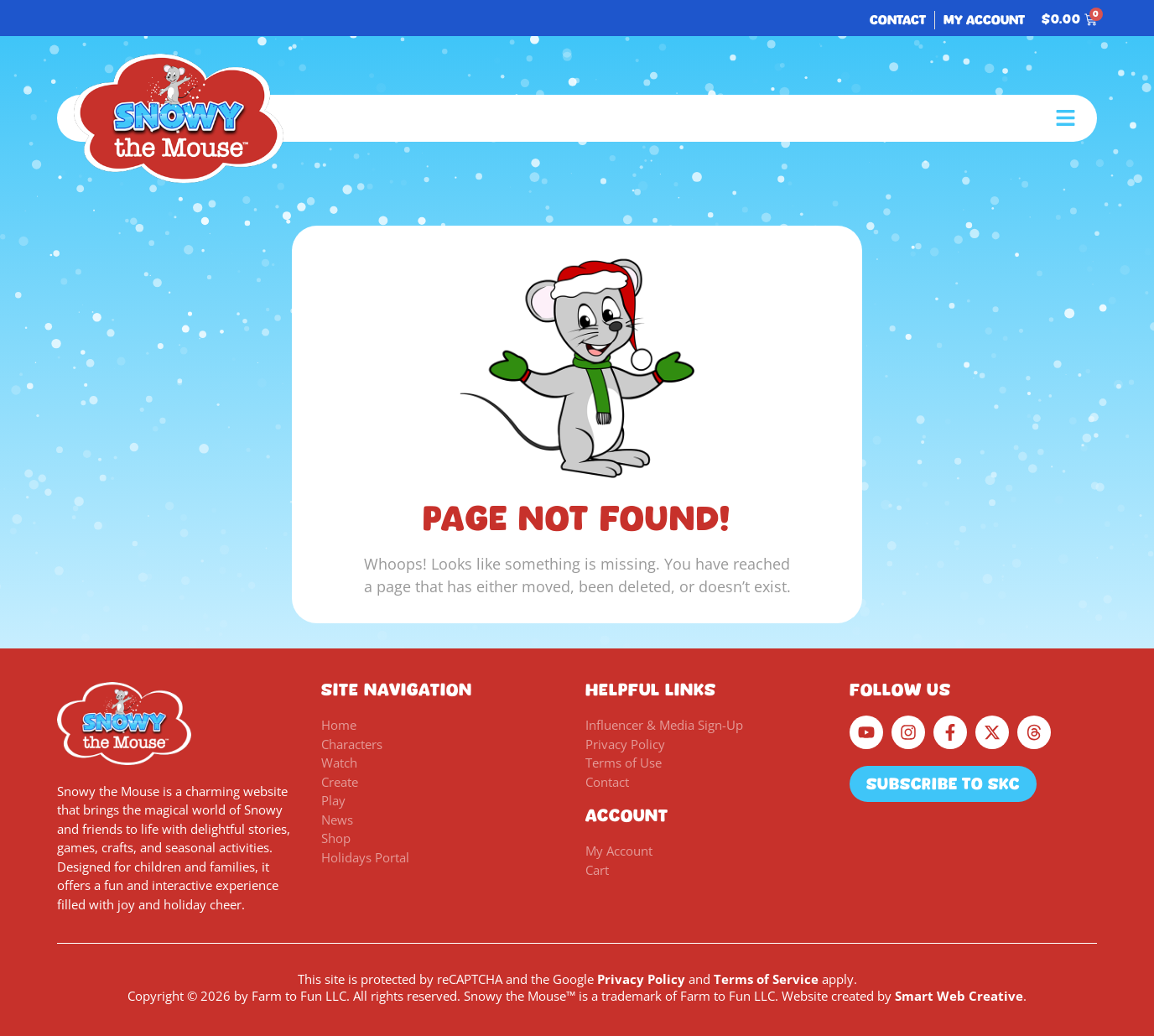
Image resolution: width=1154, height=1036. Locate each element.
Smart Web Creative (959, 995)
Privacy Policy (641, 979)
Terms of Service (766, 979)
